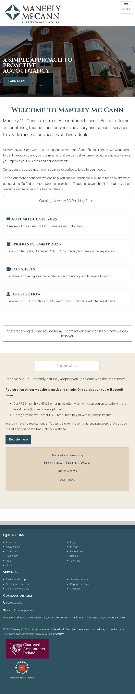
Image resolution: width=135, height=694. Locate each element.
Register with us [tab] (67, 366)
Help (8, 560)
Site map (75, 560)
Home (9, 565)
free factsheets (52, 189)
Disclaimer (12, 555)
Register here (18, 439)
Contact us (12, 551)
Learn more (16, 81)
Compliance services (17, 584)
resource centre (14, 189)
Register (75, 555)
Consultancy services (17, 588)
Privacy (74, 546)
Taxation (75, 588)
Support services (79, 584)
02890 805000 (14, 602)
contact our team (80, 331)
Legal (73, 542)
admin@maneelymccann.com (22, 610)
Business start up (16, 579)
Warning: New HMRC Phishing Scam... (67, 201)
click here (97, 178)
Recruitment (76, 551)
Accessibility (13, 546)
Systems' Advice (79, 579)
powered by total (50, 633)
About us (11, 542)
